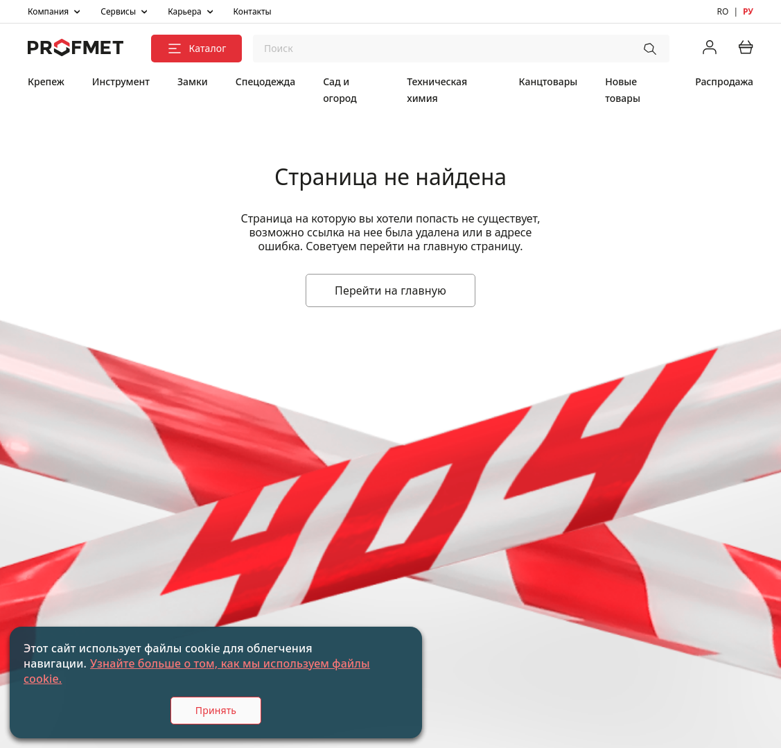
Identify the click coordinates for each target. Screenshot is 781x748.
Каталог (196, 48)
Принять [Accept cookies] (215, 710)
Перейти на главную (390, 290)
